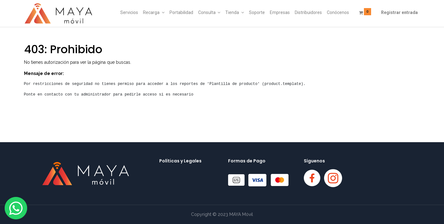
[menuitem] (129, 12)
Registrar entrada (399, 12)
